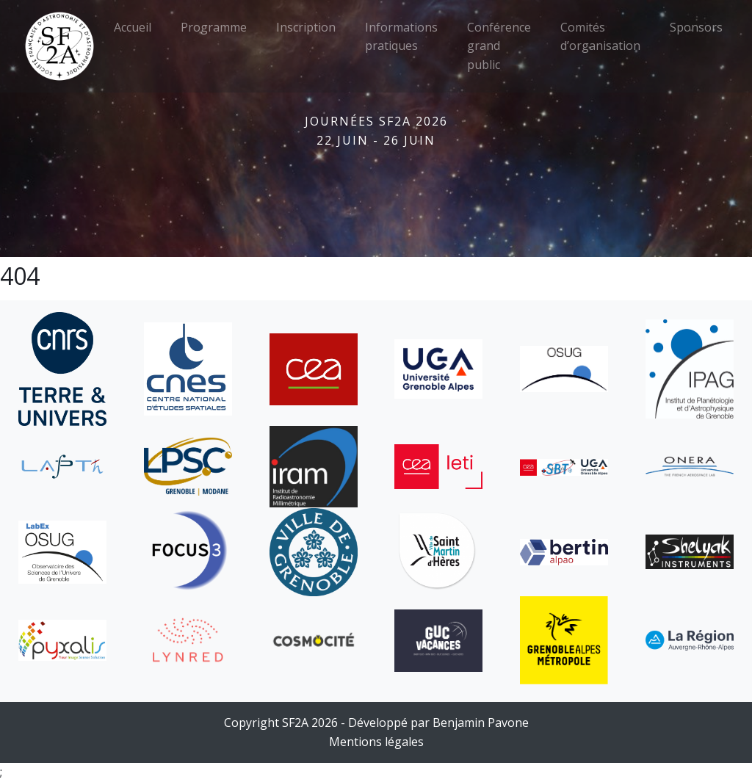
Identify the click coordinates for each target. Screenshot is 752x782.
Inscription (306, 27)
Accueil (132, 27)
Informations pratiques (401, 36)
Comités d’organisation (600, 36)
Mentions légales (376, 742)
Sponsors (696, 27)
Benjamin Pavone (481, 722)
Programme (214, 27)
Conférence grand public (499, 46)
